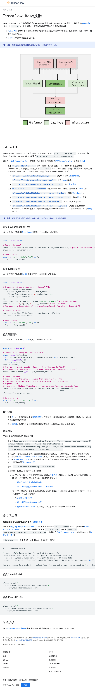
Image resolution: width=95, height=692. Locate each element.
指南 (10, 10)
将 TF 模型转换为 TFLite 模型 (29, 502)
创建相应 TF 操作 (24, 498)
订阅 (25, 685)
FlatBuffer (86, 23)
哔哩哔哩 (6, 668)
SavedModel (74, 176)
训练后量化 (37, 417)
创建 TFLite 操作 (29, 462)
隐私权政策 (12, 680)
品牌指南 (52, 668)
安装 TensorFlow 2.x (18, 161)
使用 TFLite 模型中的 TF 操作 (29, 457)
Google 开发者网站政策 (24, 640)
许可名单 (53, 475)
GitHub (82, 161)
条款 (4, 680)
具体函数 (72, 184)
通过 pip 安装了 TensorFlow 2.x (23, 527)
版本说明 (52, 660)
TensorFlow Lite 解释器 (17, 628)
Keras (64, 180)
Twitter (5, 664)
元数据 (14, 424)
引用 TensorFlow (55, 671)
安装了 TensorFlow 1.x (66, 532)
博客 (4, 656)
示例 (12, 535)
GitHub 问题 (51, 45)
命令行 (10, 38)
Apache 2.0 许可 (76, 638)
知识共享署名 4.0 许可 (39, 638)
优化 (13, 417)
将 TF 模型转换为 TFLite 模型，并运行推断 (35, 487)
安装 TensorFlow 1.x (63, 161)
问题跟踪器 (53, 656)
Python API (12, 31)
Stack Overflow (54, 664)
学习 (4, 10)
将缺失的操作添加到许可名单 (29, 482)
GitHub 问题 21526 (21, 459)
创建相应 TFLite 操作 (26, 507)
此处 (90, 209)
